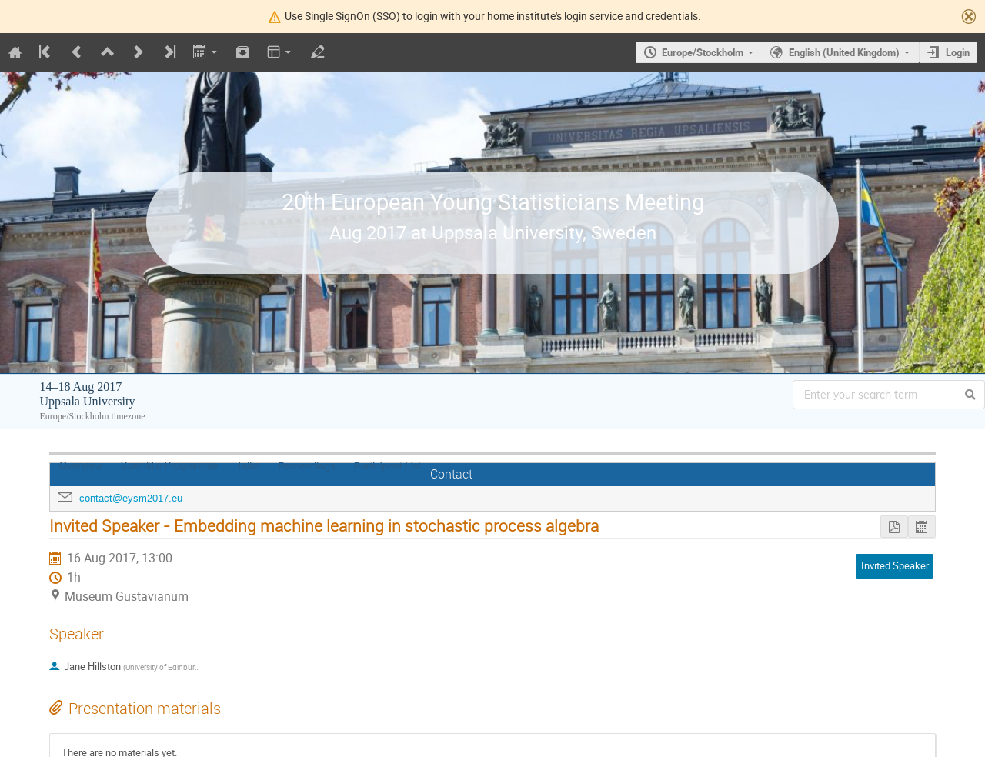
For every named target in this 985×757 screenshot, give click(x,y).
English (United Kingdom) (844, 52)
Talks (247, 465)
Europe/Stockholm (702, 52)
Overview (80, 465)
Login (958, 52)
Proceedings (307, 466)
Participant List (387, 466)
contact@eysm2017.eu (130, 498)
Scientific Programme (170, 465)
